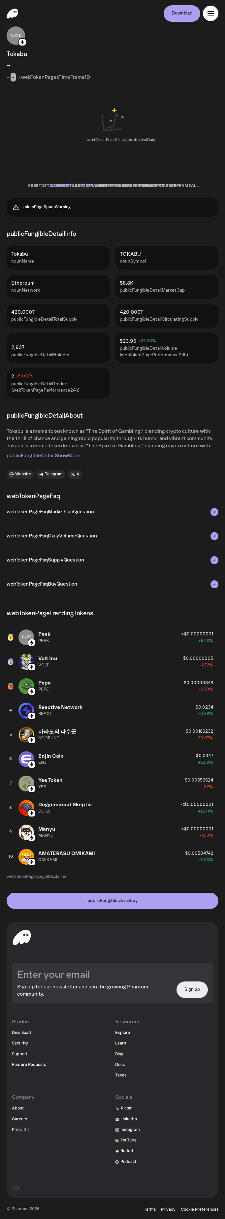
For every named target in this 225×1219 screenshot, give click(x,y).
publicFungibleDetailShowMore (43, 456)
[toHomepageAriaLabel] (22, 937)
